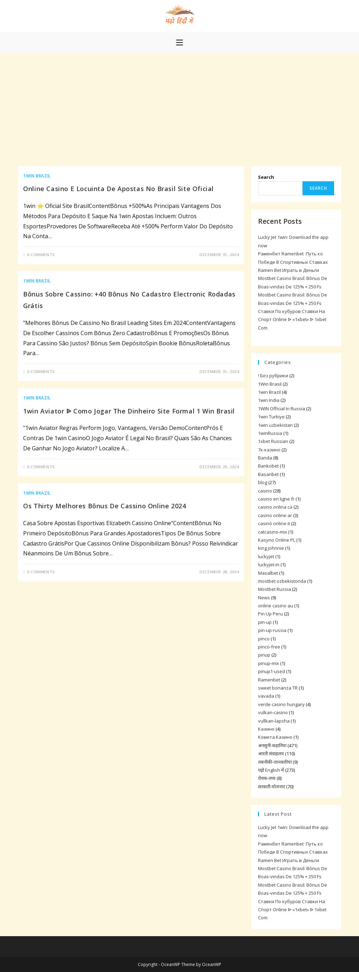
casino (265, 491)
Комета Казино (275, 737)
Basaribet (268, 474)
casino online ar (275, 515)
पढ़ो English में (271, 770)
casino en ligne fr (276, 499)
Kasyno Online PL (276, 540)
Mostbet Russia (274, 589)
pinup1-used (271, 671)
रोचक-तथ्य (267, 778)
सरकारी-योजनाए (271, 786)
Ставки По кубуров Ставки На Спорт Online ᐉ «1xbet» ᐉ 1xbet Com (292, 319)
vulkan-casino (273, 712)
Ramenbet (269, 680)
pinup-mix (268, 663)
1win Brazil (37, 176)
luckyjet (266, 556)
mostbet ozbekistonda (282, 581)
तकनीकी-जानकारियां (275, 762)
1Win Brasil (270, 384)
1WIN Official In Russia (281, 408)
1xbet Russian (273, 441)
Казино (266, 729)
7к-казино (269, 449)
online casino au (275, 605)
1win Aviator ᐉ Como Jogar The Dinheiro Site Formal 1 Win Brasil (129, 411)
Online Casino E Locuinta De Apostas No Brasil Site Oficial (118, 188)
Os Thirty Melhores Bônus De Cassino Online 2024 (104, 506)
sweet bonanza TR (278, 688)
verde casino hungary (281, 704)
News (264, 597)
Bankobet (268, 466)
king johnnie (271, 548)
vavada (266, 696)
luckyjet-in (268, 564)
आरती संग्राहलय (271, 753)
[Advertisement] (179, 106)
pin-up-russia (272, 630)
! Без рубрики (273, 375)
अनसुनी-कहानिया (272, 745)
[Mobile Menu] (179, 42)
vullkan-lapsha (274, 721)
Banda (265, 458)
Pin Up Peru (270, 614)
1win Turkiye (271, 416)
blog (262, 482)
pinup (264, 655)
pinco (264, 638)
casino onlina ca (275, 507)
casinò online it (274, 523)
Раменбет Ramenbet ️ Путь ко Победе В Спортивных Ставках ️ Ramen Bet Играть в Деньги (293, 261)
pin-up (265, 622)
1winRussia (270, 433)
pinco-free (269, 647)
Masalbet (268, 573)
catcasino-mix (272, 532)
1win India (268, 400)
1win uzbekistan (275, 425)
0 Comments (41, 254)
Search (266, 177)
